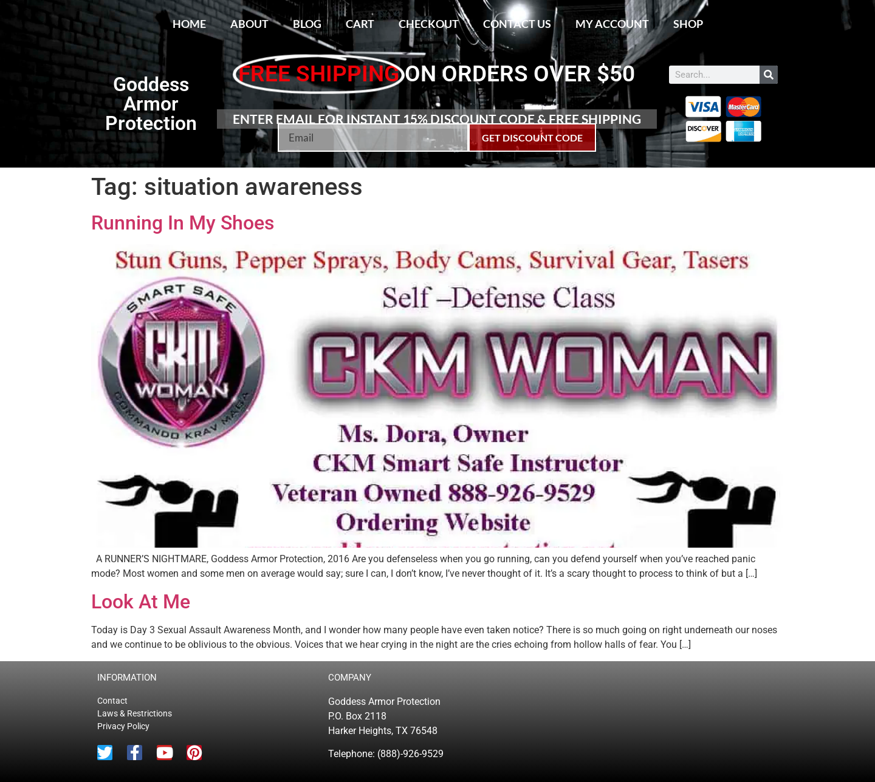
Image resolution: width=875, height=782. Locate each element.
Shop (688, 23)
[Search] (769, 75)
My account (612, 23)
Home (189, 23)
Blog (307, 23)
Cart (360, 23)
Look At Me (140, 601)
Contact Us (517, 23)
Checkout (429, 23)
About (249, 23)
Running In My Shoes (182, 222)
